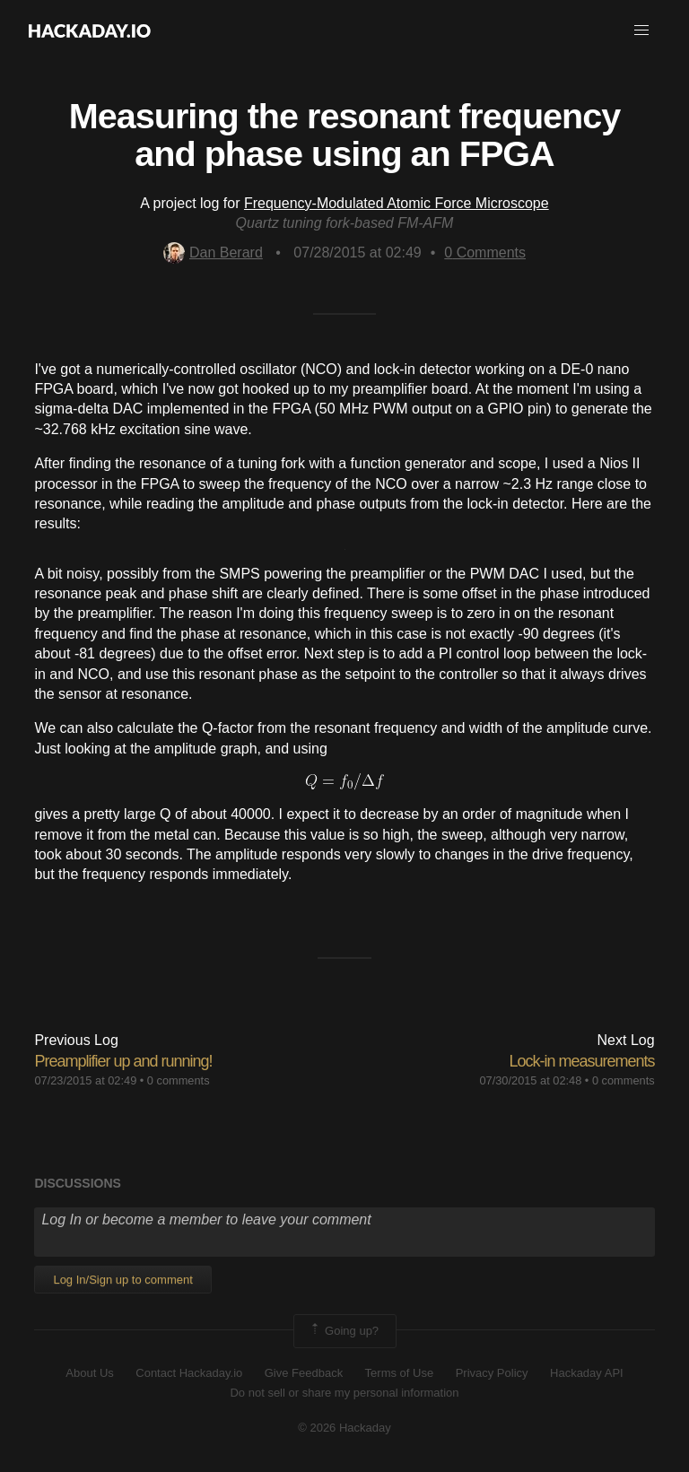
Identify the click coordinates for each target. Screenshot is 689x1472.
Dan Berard (213, 252)
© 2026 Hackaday (344, 1427)
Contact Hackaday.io (188, 1373)
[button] (641, 30)
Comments (485, 252)
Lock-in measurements (582, 1061)
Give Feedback (304, 1373)
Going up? (343, 1331)
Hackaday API (587, 1373)
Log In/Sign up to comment (122, 1279)
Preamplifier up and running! (123, 1061)
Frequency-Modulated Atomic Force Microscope (396, 203)
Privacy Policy (492, 1373)
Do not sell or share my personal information (344, 1392)
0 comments (178, 1080)
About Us (89, 1373)
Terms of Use (399, 1373)
